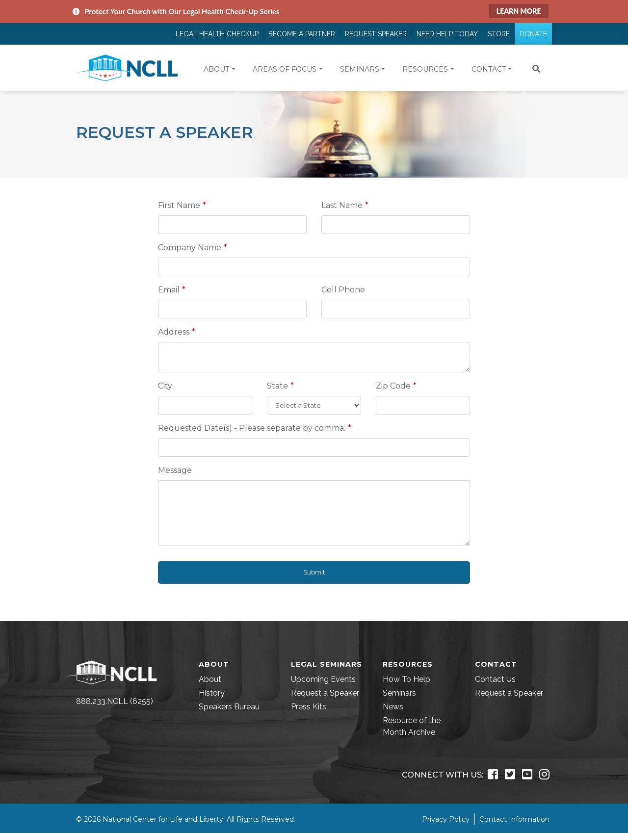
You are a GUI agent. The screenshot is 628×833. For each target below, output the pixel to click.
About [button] (216, 69)
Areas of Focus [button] (284, 69)
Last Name (342, 205)
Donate (533, 34)
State (277, 385)
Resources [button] (425, 69)
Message (175, 470)
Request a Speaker (325, 693)
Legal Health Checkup (217, 34)
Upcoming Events (323, 679)
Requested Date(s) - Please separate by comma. (251, 428)
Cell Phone (343, 289)
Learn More (519, 11)
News (393, 706)
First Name (179, 205)
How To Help (406, 679)
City (165, 385)
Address (173, 332)
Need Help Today (447, 34)
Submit (314, 572)
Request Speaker (376, 34)
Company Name (189, 247)
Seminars (399, 693)
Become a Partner (301, 34)
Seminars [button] (359, 69)
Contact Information (514, 819)
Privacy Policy (446, 819)
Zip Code (393, 385)
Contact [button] (488, 69)
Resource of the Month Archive (412, 726)
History (212, 693)
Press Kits (308, 706)
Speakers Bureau (229, 706)
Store (499, 34)
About (210, 679)
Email (169, 289)
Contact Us (495, 679)
